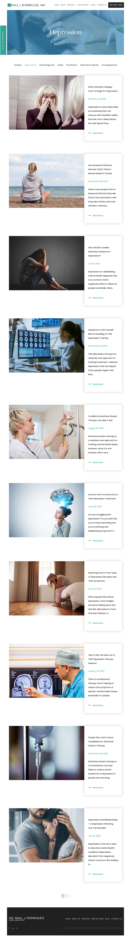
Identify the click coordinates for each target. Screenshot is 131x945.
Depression (30, 65)
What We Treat (97, 919)
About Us (76, 919)
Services (86, 919)
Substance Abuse (89, 65)
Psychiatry (71, 65)
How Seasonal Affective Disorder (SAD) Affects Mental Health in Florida (100, 169)
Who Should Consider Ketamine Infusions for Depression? (99, 251)
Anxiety (18, 65)
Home (67, 919)
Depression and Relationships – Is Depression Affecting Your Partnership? (103, 823)
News (60, 65)
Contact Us (116, 919)
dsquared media (115, 928)
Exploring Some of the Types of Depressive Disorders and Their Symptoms (102, 576)
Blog (107, 919)
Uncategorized (109, 65)
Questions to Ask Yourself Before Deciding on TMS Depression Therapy (100, 333)
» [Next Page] (68, 896)
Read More (98, 133)
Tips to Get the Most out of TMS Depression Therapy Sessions (101, 659)
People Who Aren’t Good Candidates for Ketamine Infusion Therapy (100, 741)
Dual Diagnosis (47, 65)
